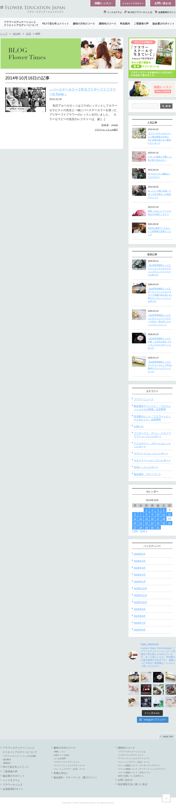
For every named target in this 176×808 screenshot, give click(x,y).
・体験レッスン (59, 752)
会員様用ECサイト (165, 12)
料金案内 (125, 23)
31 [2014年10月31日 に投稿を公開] (158, 527)
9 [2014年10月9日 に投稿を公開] (152, 514)
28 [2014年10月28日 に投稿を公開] (140, 527)
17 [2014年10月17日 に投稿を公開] (158, 518)
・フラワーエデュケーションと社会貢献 (18, 756)
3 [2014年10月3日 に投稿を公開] (158, 509)
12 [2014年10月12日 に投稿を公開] (169, 514)
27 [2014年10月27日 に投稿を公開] (135, 527)
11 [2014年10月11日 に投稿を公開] (163, 514)
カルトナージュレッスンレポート (152, 460)
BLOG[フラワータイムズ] (138, 12)
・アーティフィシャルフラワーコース (68, 765)
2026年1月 (140, 581)
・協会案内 (6, 759)
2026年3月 (140, 567)
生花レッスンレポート (146, 467)
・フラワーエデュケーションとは (130, 752)
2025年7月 (140, 622)
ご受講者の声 (141, 23)
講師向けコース (107, 23)
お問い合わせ (162, 3)
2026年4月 (140, 561)
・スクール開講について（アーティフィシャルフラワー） (141, 769)
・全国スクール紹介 (61, 755)
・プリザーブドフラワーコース (65, 762)
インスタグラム (113, 12)
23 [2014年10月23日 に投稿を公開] (152, 523)
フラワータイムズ (12, 784)
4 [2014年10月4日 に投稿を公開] (163, 509)
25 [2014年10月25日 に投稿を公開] (163, 523)
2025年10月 (140, 602)
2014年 (17, 33)
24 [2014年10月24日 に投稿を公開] (158, 523)
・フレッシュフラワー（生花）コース (68, 769)
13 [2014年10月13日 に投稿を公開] (135, 518)
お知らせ (139, 426)
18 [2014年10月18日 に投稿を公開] (163, 518)
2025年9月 (140, 609)
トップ (3, 33)
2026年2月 (140, 574)
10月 (28, 33)
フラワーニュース (143, 399)
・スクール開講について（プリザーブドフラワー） (138, 765)
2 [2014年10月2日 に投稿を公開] (152, 509)
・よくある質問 (59, 758)
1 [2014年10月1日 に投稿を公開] (146, 509)
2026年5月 (140, 554)
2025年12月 (140, 588)
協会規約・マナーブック (147, 474)
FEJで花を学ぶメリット (55, 23)
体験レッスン (103, 3)
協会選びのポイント (163, 23)
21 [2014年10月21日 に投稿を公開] (140, 523)
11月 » (143, 531)
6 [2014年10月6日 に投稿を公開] (135, 514)
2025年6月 (140, 629)
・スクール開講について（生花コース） (133, 772)
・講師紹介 (6, 763)
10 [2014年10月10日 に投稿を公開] (158, 514)
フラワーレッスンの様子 (106, 130)
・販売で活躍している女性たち (129, 776)
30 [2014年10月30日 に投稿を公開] (152, 527)
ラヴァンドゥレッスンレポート (151, 453)
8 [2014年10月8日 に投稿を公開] (146, 514)
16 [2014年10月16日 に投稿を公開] (152, 518)
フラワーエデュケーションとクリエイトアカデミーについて (21, 24)
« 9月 (135, 531)
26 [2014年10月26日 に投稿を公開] (169, 523)
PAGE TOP (168, 737)
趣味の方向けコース (84, 23)
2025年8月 (140, 616)
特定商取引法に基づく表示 (132, 784)
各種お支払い (61, 773)
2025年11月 (140, 595)
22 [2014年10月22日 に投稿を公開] (146, 523)
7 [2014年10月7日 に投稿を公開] (141, 514)
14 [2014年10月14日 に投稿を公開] (140, 518)
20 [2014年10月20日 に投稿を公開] (135, 523)
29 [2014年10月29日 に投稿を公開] (146, 527)
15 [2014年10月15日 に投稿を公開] (146, 518)
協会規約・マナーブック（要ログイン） (76, 777)
